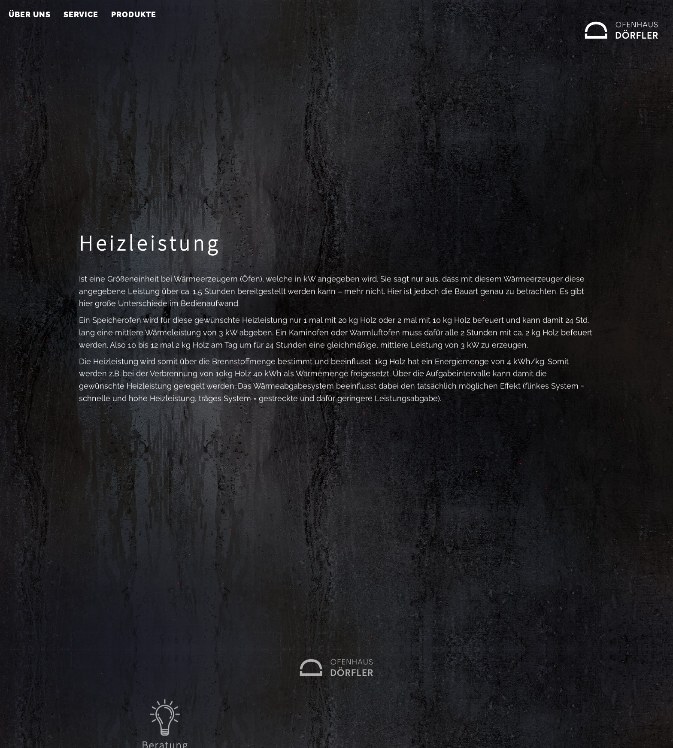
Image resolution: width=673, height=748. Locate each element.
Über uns (30, 14)
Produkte (133, 14)
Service (81, 14)
